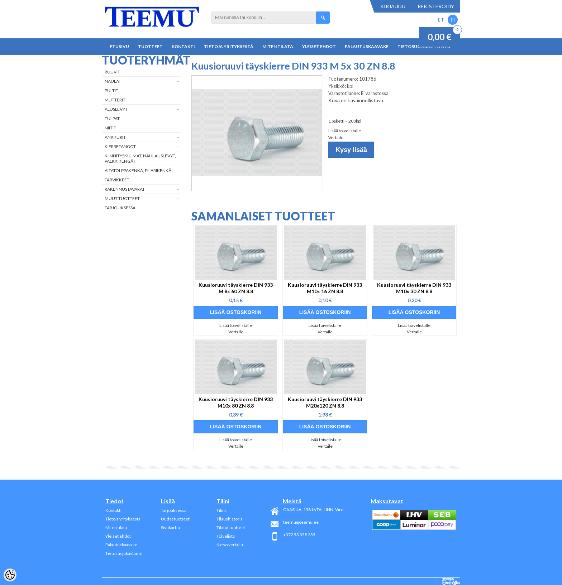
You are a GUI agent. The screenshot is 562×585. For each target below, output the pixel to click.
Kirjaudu (392, 6)
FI (453, 19)
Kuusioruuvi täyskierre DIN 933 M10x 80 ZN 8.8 (236, 402)
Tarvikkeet (117, 179)
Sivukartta (170, 527)
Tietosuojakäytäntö (123, 553)
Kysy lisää (351, 149)
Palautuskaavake (367, 46)
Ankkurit (115, 137)
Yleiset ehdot (319, 46)
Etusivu (119, 46)
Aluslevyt (116, 109)
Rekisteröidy (436, 6)
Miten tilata (277, 46)
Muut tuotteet (122, 198)
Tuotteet (150, 46)
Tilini (221, 510)
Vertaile (335, 137)
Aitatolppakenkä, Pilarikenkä (138, 170)
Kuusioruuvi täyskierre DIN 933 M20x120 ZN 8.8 (325, 402)
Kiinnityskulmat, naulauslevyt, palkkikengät (140, 158)
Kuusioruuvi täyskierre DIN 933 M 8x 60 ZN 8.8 (236, 288)
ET (441, 19)
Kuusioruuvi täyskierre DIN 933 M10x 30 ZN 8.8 (414, 288)
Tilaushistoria (229, 519)
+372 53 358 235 (299, 534)
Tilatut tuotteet (230, 527)
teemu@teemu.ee (301, 522)
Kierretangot (120, 146)
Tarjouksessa (120, 207)
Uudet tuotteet (175, 519)
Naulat (113, 81)
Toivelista (225, 536)
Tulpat (112, 118)
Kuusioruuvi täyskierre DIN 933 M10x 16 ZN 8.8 (325, 288)
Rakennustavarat (125, 189)
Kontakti (183, 46)
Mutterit (115, 100)
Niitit (110, 127)
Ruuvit (112, 72)
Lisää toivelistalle (344, 130)
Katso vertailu (229, 544)
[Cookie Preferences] (10, 575)
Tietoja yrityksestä (228, 46)
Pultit (111, 90)
